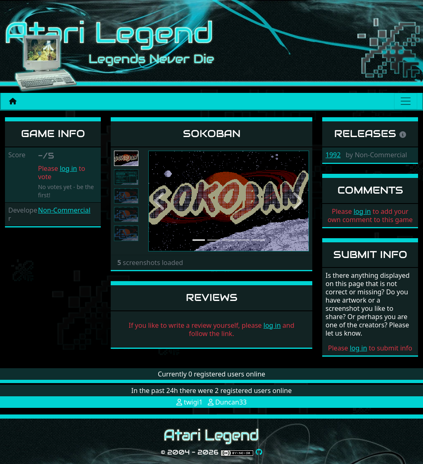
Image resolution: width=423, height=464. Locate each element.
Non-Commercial (64, 210)
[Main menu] (405, 101)
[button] (160, 201)
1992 (333, 154)
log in (68, 168)
